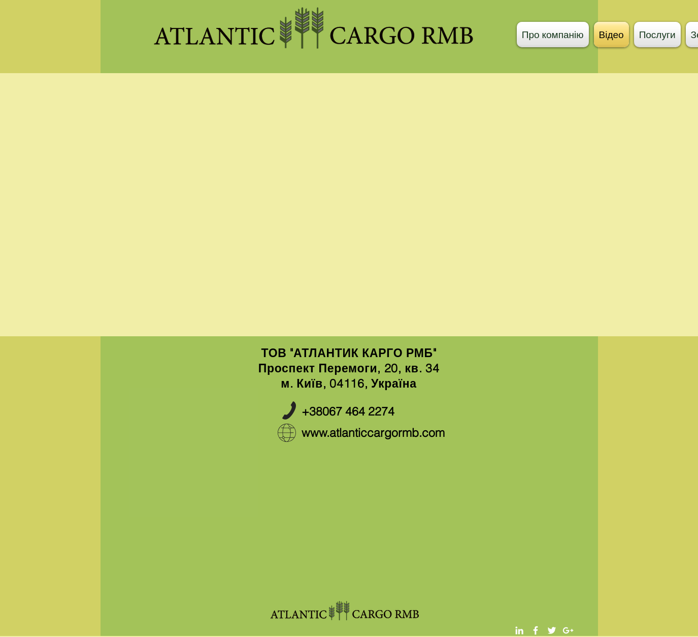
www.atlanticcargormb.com (373, 432)
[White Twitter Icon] (551, 630)
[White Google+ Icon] (568, 630)
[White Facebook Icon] (535, 630)
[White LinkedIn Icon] (519, 630)
